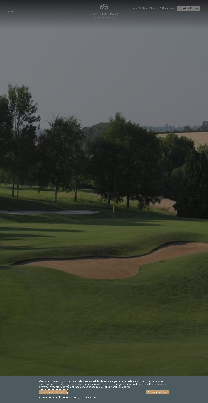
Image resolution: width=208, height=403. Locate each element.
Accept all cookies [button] (158, 392)
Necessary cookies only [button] (53, 392)
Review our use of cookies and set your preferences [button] (68, 397)
